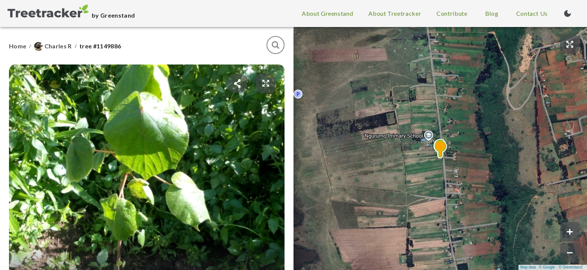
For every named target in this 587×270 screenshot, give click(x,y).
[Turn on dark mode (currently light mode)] (567, 13)
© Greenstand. (571, 267)
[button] (440, 148)
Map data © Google (537, 267)
